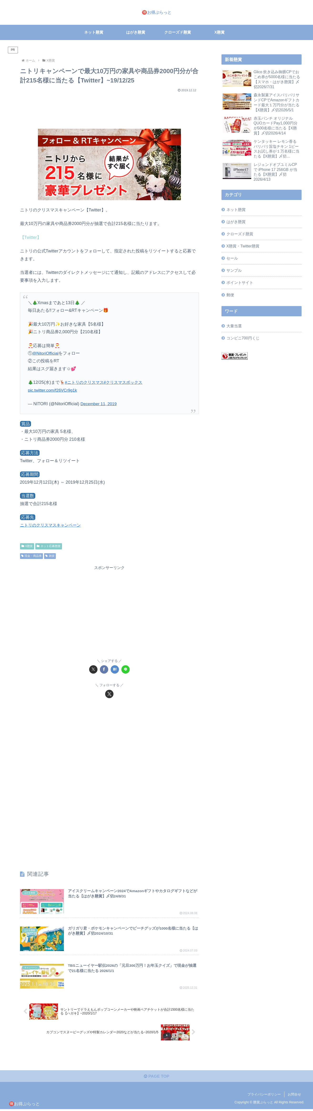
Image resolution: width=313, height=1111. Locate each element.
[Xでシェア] (93, 669)
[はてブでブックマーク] (115, 669)
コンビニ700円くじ (243, 338)
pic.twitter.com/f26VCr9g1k (53, 390)
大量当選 (234, 326)
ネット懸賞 (236, 209)
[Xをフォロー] (109, 694)
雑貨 (50, 556)
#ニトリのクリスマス (85, 382)
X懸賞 (27, 546)
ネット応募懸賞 (49, 546)
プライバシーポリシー (264, 1096)
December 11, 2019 (99, 403)
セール (232, 258)
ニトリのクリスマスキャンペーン (52, 525)
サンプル (234, 270)
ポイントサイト (239, 282)
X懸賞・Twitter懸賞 (242, 246)
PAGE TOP (156, 1077)
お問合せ (294, 1096)
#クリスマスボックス (126, 382)
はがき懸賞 (236, 222)
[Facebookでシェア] (104, 669)
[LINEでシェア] (125, 669)
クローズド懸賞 (239, 234)
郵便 (230, 295)
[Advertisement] (109, 108)
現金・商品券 (31, 556)
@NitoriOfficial (46, 353)
